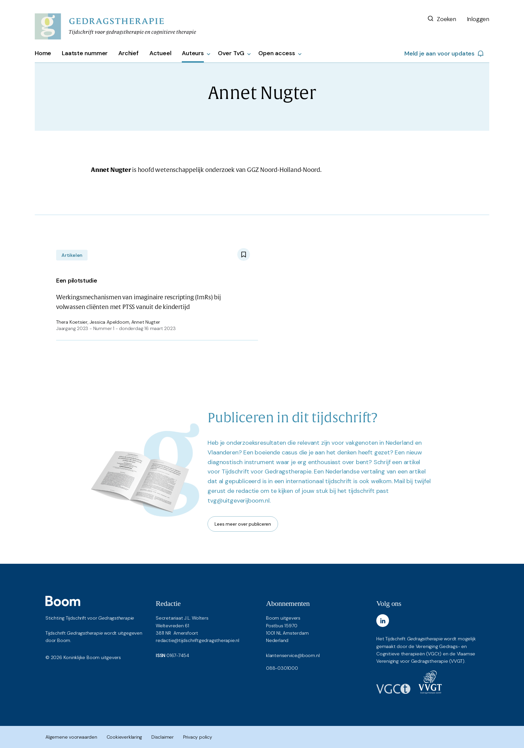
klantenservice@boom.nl (292, 655)
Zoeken (441, 19)
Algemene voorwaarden (71, 737)
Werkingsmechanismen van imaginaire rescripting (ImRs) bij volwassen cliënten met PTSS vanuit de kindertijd (153, 292)
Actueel (160, 53)
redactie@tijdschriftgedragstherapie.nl (197, 640)
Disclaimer (162, 737)
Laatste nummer (85, 53)
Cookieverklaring (124, 737)
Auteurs (193, 53)
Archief (128, 53)
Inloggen (478, 19)
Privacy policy (197, 737)
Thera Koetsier (72, 322)
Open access (276, 53)
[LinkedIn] (382, 620)
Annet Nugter (145, 322)
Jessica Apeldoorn (109, 322)
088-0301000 (282, 668)
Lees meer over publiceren (243, 524)
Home (43, 53)
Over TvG (231, 53)
